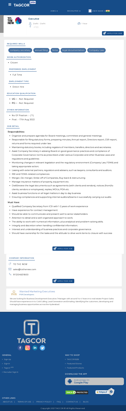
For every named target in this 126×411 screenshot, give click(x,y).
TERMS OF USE (21, 402)
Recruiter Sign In (10, 372)
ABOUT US (7, 402)
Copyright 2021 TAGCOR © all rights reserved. (63, 408)
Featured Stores (73, 363)
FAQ (56, 402)
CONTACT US (69, 402)
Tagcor (7, 368)
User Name (99, 11)
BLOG (83, 402)
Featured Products (74, 368)
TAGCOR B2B (72, 359)
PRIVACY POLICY (41, 402)
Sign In (6, 363)
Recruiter (73, 11)
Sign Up (6, 359)
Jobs (54, 11)
